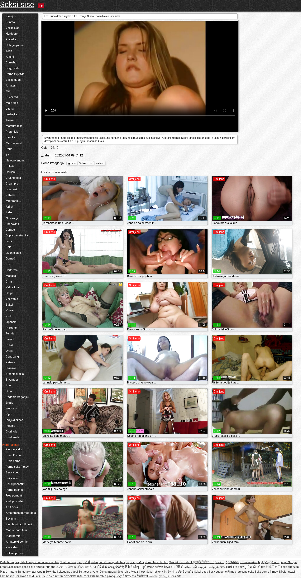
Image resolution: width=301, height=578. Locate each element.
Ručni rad (12, 97)
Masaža (11, 276)
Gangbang (12, 356)
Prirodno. (11, 327)
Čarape (10, 229)
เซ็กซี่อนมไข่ (186, 571)
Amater (10, 85)
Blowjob (11, 16)
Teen (9, 51)
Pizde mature (8, 571)
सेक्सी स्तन (143, 576)
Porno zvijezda (15, 74)
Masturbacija (14, 126)
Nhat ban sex (68, 562)
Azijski (10, 206)
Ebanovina (12, 224)
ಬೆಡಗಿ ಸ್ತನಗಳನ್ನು (115, 567)
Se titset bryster (89, 571)
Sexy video (12, 472)
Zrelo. (9, 316)
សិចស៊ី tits (259, 567)
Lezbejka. (12, 114)
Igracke (10, 137)
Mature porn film (16, 530)
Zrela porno (13, 461)
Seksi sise (17, 4)
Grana (9, 391)
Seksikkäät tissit (18, 567)
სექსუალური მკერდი (273, 562)
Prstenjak (12, 131)
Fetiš (9, 241)
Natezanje (12, 218)
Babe (9, 212)
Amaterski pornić (17, 541)
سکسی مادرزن (135, 562)
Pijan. (9, 414)
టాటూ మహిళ (155, 567)
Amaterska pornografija (21, 513)
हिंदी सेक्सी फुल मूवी (135, 567)
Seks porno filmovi (266, 571)
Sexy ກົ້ (120, 576)
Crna (9, 281)
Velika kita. (13, 287)
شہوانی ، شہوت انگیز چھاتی (202, 567)
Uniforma (12, 270)
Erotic (9, 402)
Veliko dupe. (13, 80)
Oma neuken (249, 562)
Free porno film (15, 495)
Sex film (11, 518)
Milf (8, 91)
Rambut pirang (106, 576)
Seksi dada (201, 571)
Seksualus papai (68, 571)
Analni (10, 56)
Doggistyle (12, 68)
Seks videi (12, 478)
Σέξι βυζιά (42, 576)
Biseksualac (13, 437)
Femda (10, 333)
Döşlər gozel (287, 571)
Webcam (11, 408)
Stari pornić (13, 536)
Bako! (9, 304)
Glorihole (11, 431)
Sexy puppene (218, 571)
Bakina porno (14, 553)
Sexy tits (20, 562)
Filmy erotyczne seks (240, 571)
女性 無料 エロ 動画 (82, 576)
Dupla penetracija (17, 235)
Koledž (10, 166)
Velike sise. (13, 28)
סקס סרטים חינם (59, 576)
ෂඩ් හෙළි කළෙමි (159, 576)
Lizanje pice (13, 252)
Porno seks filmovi (17, 466)
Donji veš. (12, 189)
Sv (7, 154)
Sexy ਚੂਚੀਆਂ (245, 567)
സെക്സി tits (229, 567)
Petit (9, 149)
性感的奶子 (273, 567)
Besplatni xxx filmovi (19, 524)
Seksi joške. (154, 571)
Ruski (9, 345)
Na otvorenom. (15, 160)
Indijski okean (14, 420)
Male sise (12, 103)
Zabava (10, 362)
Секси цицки (108, 571)
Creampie (12, 183)
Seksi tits (175, 576)
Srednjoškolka (15, 374)
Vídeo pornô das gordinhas (107, 562)
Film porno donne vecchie (42, 562)
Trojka (10, 120)
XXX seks (12, 507)
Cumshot (11, 62)
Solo (9, 247)
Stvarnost (12, 379)
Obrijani (11, 172)
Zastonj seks (14, 449)
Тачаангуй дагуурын (31, 571)
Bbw (8, 385)
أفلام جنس (83, 562)
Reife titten (7, 562)
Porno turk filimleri (156, 562)
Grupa (9, 293)
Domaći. (11, 258)
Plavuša (11, 39)
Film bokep (7, 576)
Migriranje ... (14, 201)
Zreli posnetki (14, 501)
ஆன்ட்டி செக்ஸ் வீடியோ (72, 567)
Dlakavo (11, 368)
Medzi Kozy (138, 571)
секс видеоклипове (42, 567)
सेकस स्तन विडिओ (174, 567)
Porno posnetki (15, 490)
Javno (9, 339)
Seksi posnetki (15, 484)
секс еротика (290, 567)
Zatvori (10, 195)
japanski (11, 322)
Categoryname (15, 45)
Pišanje (10, 425)
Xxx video (12, 547)
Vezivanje (12, 299)
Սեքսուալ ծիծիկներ (225, 562)
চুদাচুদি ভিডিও (201, 562)
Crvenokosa (13, 178)
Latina (10, 108)
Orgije (9, 351)
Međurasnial (14, 143)
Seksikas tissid (25, 576)
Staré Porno (13, 455)
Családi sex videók (181, 562)
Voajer (10, 310)
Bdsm (9, 264)
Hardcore (12, 33)
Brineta (10, 22)
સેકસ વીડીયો (97, 567)
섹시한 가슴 (170, 571)
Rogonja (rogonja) (17, 397)
